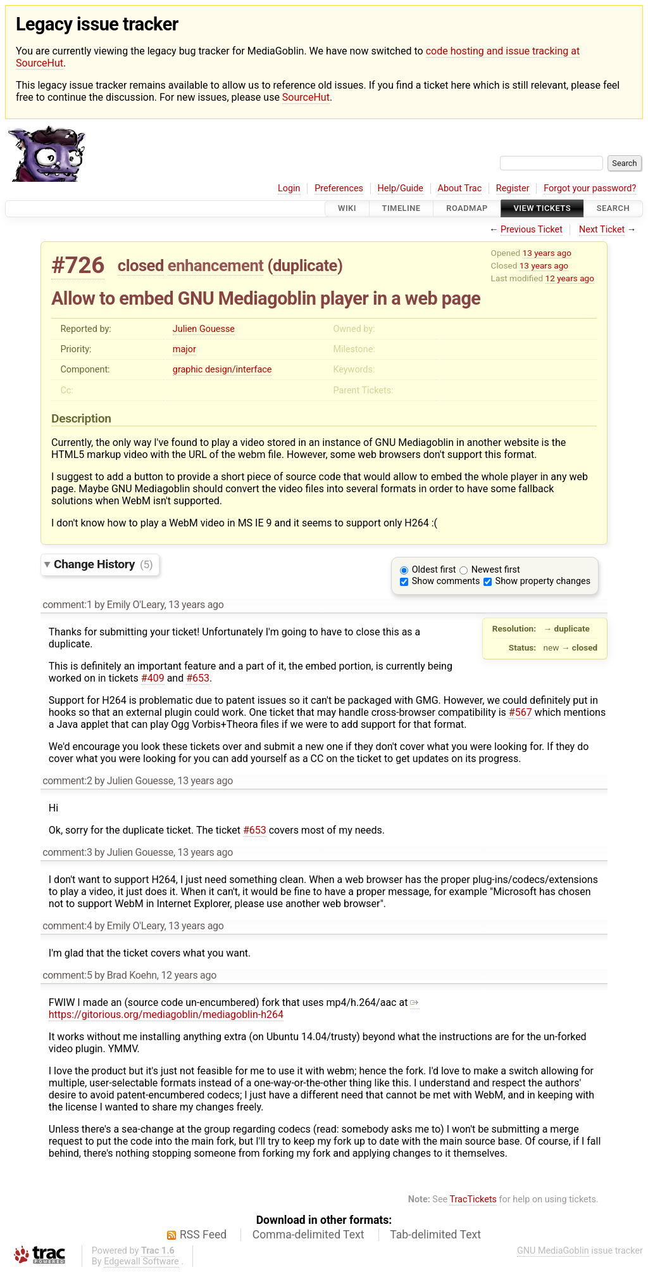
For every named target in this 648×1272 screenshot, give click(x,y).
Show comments (446, 581)
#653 (197, 678)
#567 (520, 712)
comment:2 (67, 781)
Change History (103, 564)
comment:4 (67, 926)
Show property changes (542, 581)
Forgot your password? (590, 188)
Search (613, 208)
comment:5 (67, 975)
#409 (153, 678)
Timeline (401, 208)
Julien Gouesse (204, 329)
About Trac (460, 188)
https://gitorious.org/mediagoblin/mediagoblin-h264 (234, 1008)
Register (513, 188)
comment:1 (67, 605)
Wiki (347, 208)
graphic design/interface (222, 369)
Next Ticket (602, 229)
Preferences (339, 188)
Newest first (495, 569)
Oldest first (434, 569)
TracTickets (473, 1199)
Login (289, 188)
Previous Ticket (532, 229)
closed (141, 265)
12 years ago (569, 278)
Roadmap (467, 208)
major (184, 349)
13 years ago (547, 253)
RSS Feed (203, 1234)
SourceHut (306, 97)
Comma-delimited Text (308, 1234)
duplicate (305, 265)
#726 (77, 265)
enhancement (216, 265)
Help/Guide (400, 188)
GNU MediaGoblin (553, 1250)
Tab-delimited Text (435, 1234)
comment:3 (67, 852)
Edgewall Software (141, 1261)
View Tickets (542, 208)
